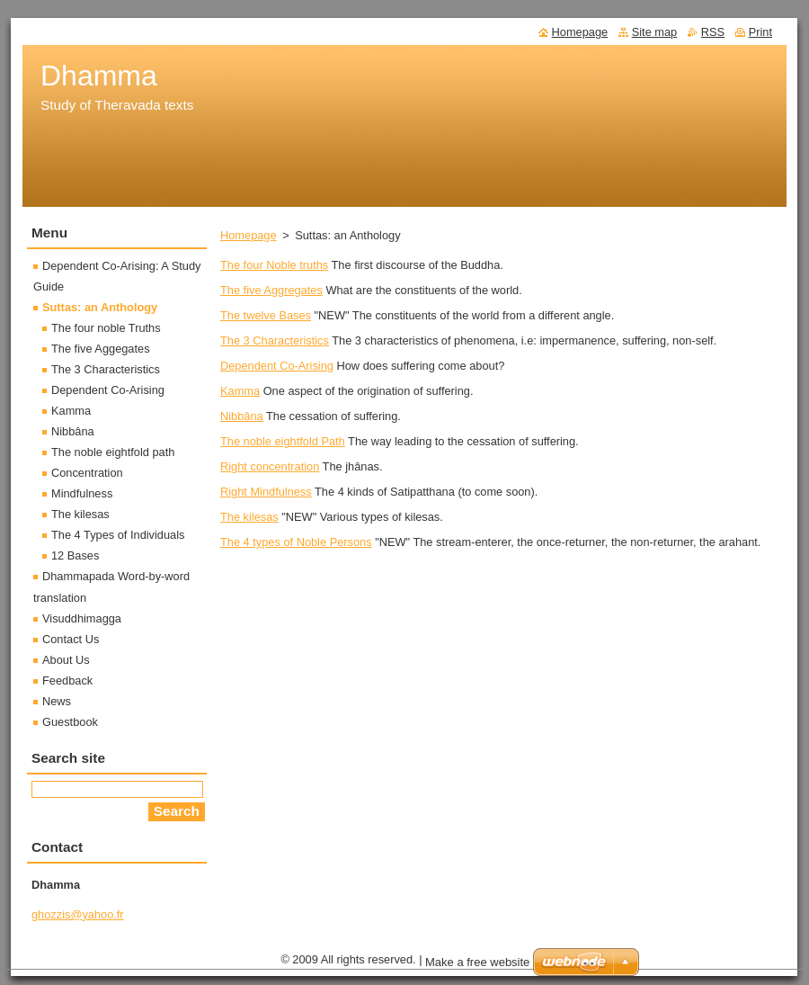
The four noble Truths (106, 328)
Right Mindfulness (266, 491)
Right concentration (269, 466)
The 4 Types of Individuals (117, 535)
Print (760, 32)
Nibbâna (241, 416)
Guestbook (70, 722)
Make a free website (477, 962)
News (56, 701)
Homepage (248, 235)
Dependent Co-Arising (276, 365)
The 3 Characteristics (274, 340)
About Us (66, 660)
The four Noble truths (274, 265)
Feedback (67, 680)
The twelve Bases (265, 315)
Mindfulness (81, 493)
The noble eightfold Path (282, 441)
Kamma (240, 391)
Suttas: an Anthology (99, 307)
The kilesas (249, 517)
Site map (655, 32)
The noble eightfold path (112, 452)
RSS (713, 32)
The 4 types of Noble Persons (296, 542)
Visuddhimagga (81, 618)
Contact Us (70, 639)
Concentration (87, 472)
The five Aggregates (271, 290)
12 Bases (75, 555)
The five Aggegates (100, 348)
